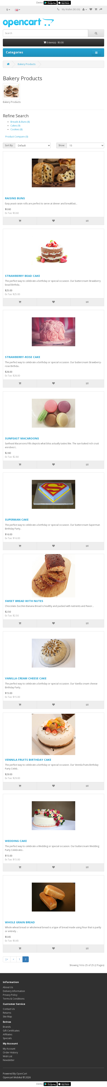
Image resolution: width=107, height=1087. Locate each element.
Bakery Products (26, 64)
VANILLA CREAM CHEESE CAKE (25, 678)
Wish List (7, 1056)
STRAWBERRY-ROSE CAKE (22, 357)
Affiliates (7, 1034)
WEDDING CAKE (16, 841)
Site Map (7, 1016)
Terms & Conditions (13, 998)
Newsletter (8, 1060)
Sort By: (9, 145)
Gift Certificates (11, 1030)
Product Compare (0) (16, 136)
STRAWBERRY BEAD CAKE (22, 276)
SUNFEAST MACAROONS (22, 438)
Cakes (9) (15, 125)
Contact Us (9, 1009)
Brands (7, 1026)
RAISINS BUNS (15, 198)
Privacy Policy (10, 994)
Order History (10, 1052)
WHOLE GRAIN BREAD (20, 922)
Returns (7, 1012)
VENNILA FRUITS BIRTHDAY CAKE (28, 759)
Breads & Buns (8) (20, 121)
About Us (8, 987)
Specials (7, 1038)
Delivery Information (14, 991)
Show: (61, 145)
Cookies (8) (16, 129)
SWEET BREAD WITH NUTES (24, 601)
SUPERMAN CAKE (17, 519)
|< (6, 959)
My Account (9, 1048)
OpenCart (21, 1073)
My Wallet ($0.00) (71, 9)
